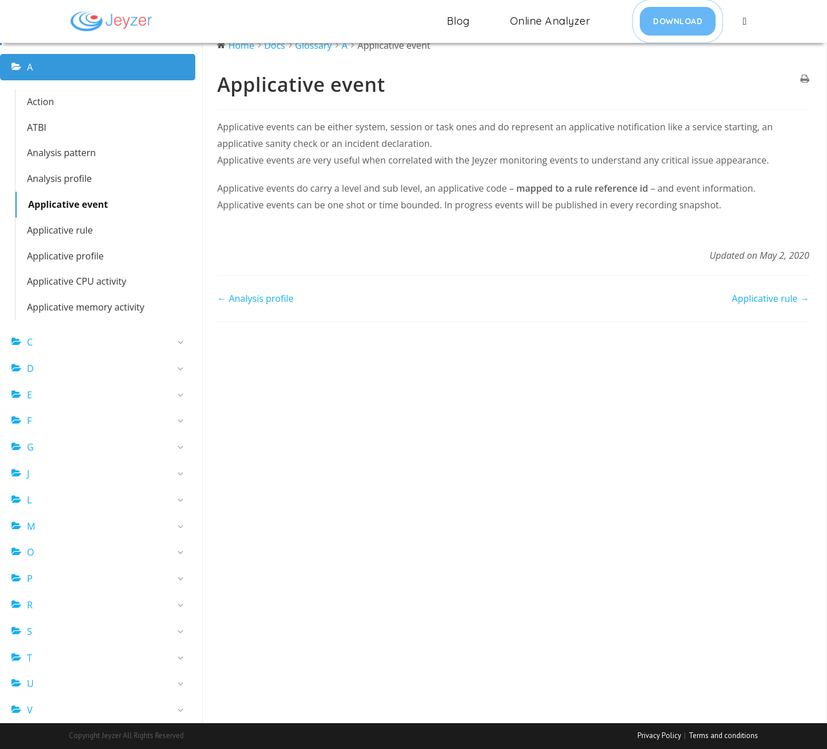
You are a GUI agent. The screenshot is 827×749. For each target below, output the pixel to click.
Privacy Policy (659, 735)
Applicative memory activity (85, 307)
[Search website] (744, 21)
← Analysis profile (255, 298)
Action (40, 101)
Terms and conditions (723, 735)
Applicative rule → (770, 298)
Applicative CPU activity (76, 281)
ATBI (37, 127)
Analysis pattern (61, 152)
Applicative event (68, 204)
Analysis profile (59, 178)
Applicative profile (65, 256)
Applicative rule (60, 230)
